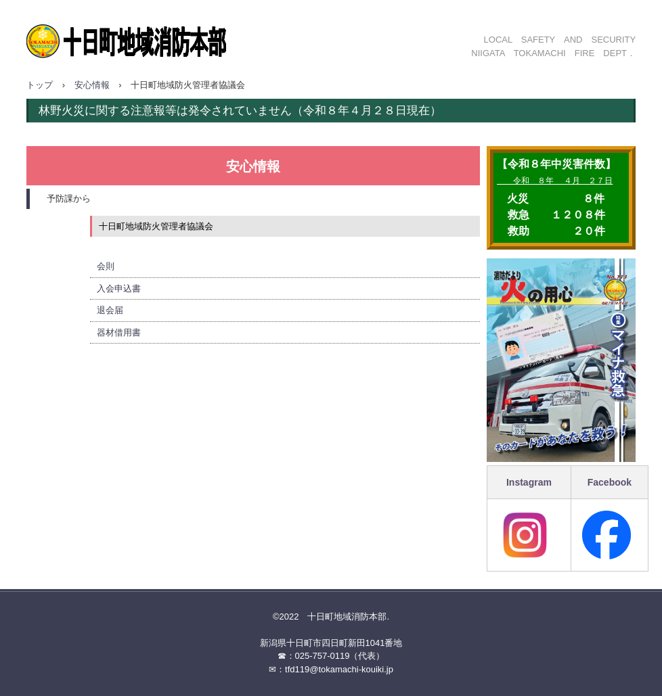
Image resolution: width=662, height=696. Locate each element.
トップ (39, 85)
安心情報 (92, 85)
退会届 (110, 310)
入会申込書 (119, 288)
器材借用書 (119, 332)
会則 (105, 266)
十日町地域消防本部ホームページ (171, 36)
